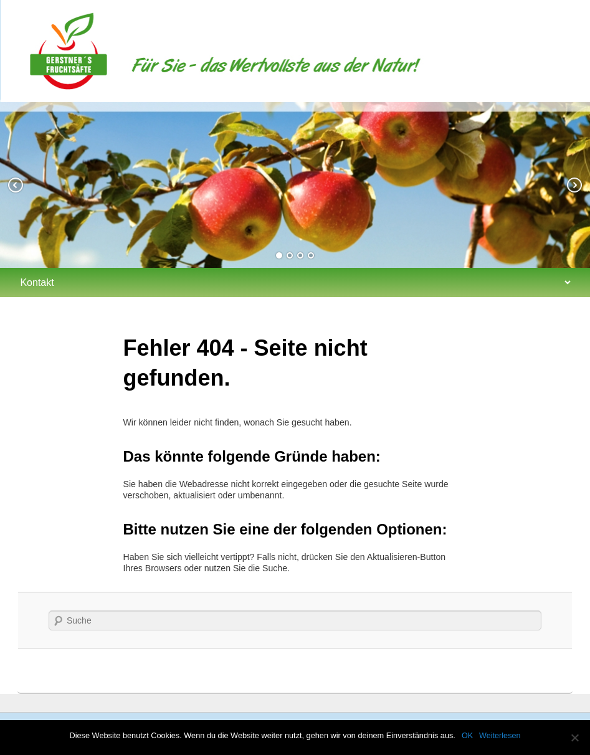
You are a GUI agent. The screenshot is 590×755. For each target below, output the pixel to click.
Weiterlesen (499, 735)
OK (467, 735)
